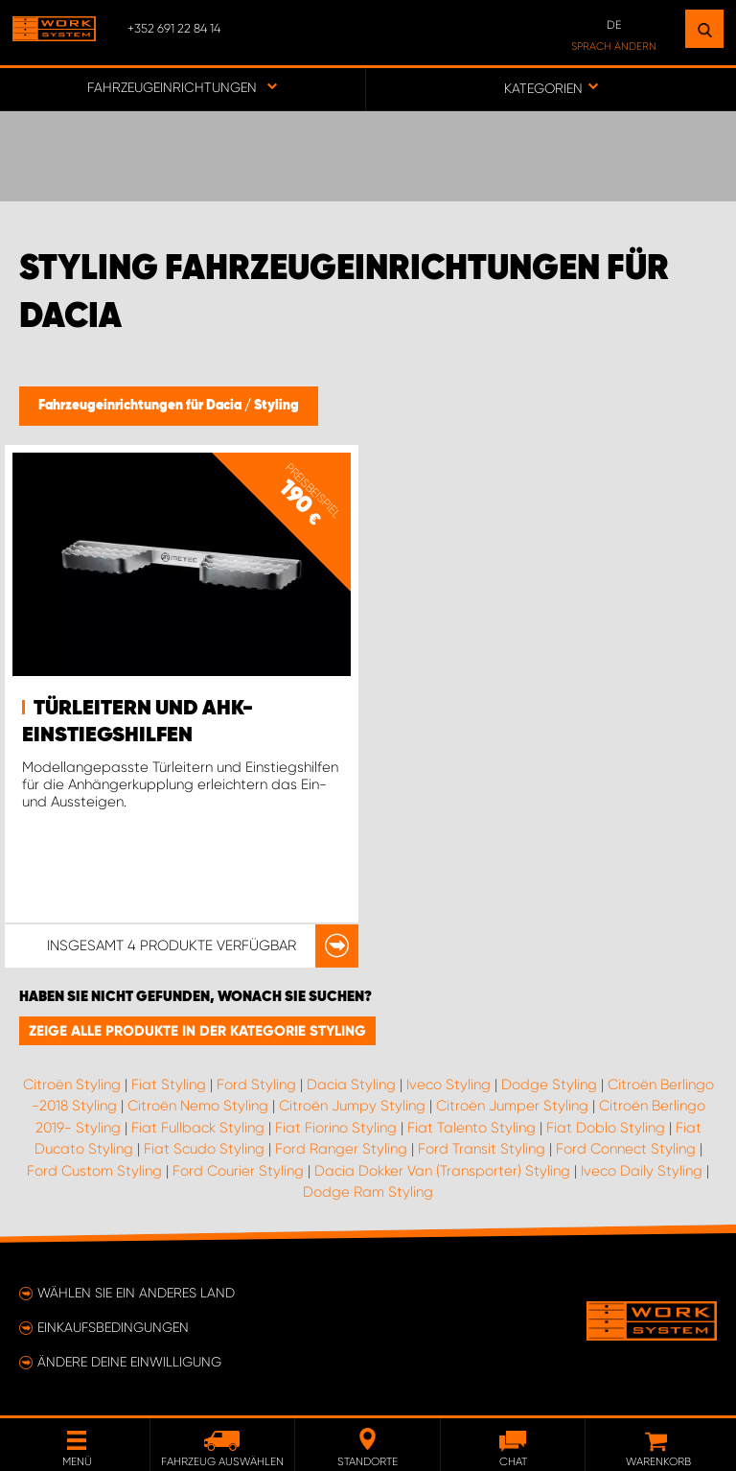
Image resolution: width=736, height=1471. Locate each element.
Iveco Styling (448, 1084)
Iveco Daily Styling (641, 1170)
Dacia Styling (351, 1084)
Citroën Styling (72, 1084)
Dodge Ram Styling (368, 1192)
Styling (276, 405)
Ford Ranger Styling (341, 1148)
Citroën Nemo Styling (197, 1105)
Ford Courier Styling (238, 1170)
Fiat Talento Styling (471, 1127)
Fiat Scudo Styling (204, 1148)
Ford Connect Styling (626, 1148)
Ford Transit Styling (481, 1148)
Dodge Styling (549, 1084)
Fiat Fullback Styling (197, 1127)
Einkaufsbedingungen (113, 1327)
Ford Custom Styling (94, 1170)
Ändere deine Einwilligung (129, 1361)
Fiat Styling (168, 1084)
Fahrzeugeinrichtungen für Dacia (141, 405)
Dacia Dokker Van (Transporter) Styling (442, 1170)
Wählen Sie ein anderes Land (136, 1292)
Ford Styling (256, 1084)
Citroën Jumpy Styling (352, 1105)
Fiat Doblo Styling (605, 1127)
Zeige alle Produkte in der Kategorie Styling (197, 1030)
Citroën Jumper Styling (512, 1105)
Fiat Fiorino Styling (336, 1127)
